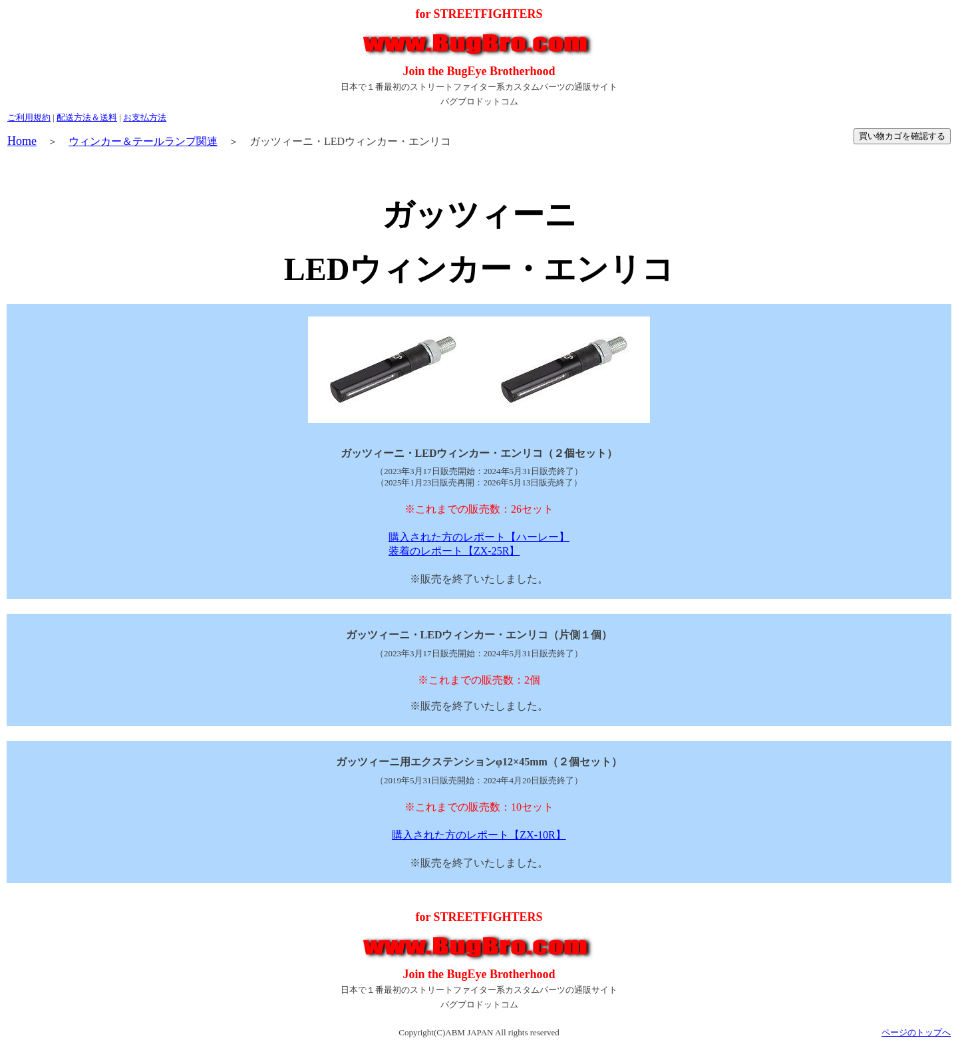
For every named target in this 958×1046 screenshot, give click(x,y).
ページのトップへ (916, 1032)
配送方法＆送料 (87, 117)
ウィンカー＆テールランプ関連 (143, 141)
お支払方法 (144, 117)
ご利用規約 (29, 117)
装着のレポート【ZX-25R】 (454, 551)
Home (22, 141)
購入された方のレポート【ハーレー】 (479, 537)
